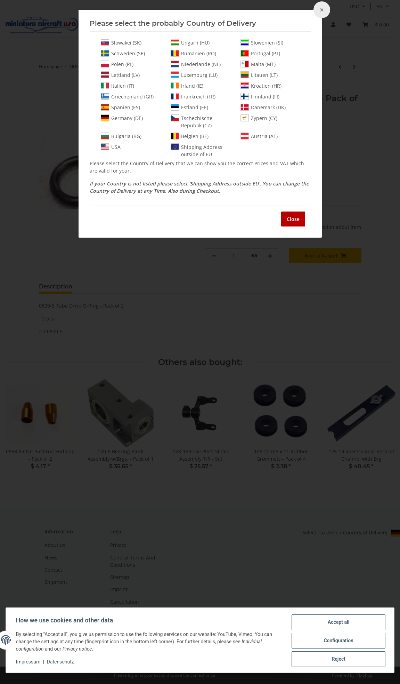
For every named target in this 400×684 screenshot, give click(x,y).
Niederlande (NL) (196, 64)
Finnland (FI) (259, 96)
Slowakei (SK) (121, 42)
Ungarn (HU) (190, 42)
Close (293, 219)
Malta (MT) (258, 64)
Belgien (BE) (190, 136)
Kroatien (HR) (260, 85)
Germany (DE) (122, 117)
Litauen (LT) (259, 74)
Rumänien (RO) (193, 53)
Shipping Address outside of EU (196, 150)
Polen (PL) (117, 64)
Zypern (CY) (258, 117)
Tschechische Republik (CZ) (191, 121)
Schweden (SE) (123, 53)
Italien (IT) (117, 85)
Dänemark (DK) (263, 107)
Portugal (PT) (260, 53)
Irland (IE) (187, 85)
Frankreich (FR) (193, 96)
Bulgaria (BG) (121, 136)
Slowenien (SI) (261, 42)
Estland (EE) (189, 107)
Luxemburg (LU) (194, 74)
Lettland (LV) (120, 74)
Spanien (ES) (120, 107)
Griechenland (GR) (127, 96)
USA (111, 146)
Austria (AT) (259, 136)
